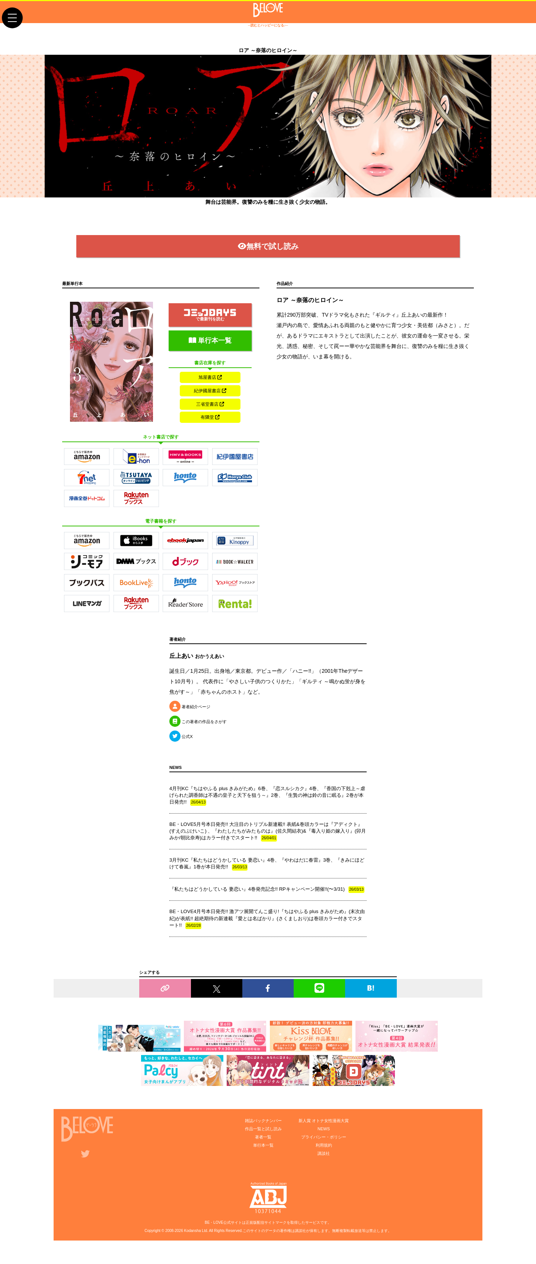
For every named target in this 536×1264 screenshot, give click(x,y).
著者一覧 (263, 1148)
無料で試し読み (268, 251)
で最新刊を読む (210, 320)
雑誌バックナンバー (263, 1132)
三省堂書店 (210, 412)
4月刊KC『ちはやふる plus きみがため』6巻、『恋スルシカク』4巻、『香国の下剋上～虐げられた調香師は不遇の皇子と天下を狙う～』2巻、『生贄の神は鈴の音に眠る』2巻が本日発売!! (267, 807)
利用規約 (324, 1156)
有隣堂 (210, 427)
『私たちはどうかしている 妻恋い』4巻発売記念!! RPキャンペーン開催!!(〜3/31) (266, 901)
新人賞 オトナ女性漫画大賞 (324, 1132)
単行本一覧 (210, 345)
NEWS (324, 1140)
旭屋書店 (210, 382)
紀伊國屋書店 (210, 397)
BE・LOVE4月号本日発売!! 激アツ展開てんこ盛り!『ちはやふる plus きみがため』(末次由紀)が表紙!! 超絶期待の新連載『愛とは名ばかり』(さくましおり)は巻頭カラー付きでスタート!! (267, 930)
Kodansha (192, 1242)
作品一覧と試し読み (263, 1140)
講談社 (324, 1165)
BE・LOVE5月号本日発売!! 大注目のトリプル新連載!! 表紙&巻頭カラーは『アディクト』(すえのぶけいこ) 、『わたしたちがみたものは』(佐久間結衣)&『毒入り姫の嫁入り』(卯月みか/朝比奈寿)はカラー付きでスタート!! (267, 843)
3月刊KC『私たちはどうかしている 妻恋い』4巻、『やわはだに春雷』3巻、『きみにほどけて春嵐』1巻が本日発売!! (266, 875)
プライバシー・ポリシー (323, 1148)
